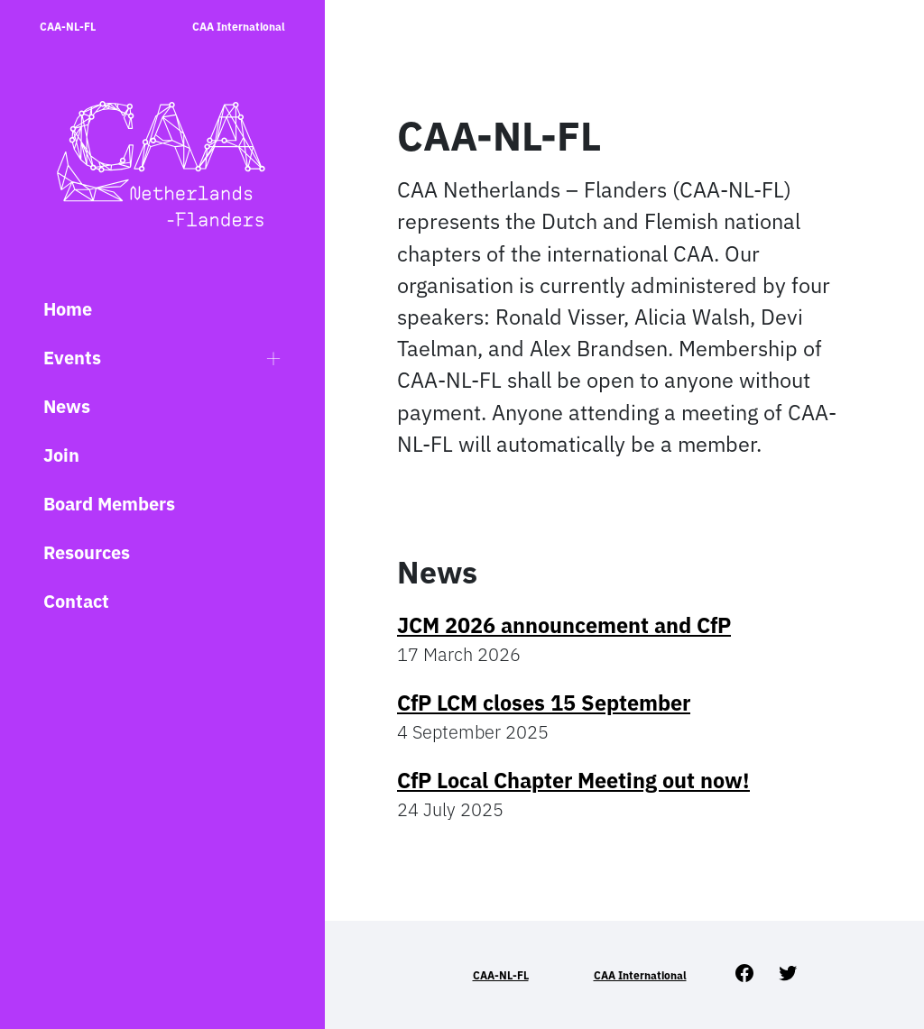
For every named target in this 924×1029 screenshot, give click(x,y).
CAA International (238, 26)
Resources (86, 552)
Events (72, 357)
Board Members (109, 504)
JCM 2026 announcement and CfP (564, 625)
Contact (76, 601)
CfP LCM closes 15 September (543, 702)
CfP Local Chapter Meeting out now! (573, 780)
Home (67, 309)
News (66, 406)
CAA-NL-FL (68, 26)
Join (61, 455)
